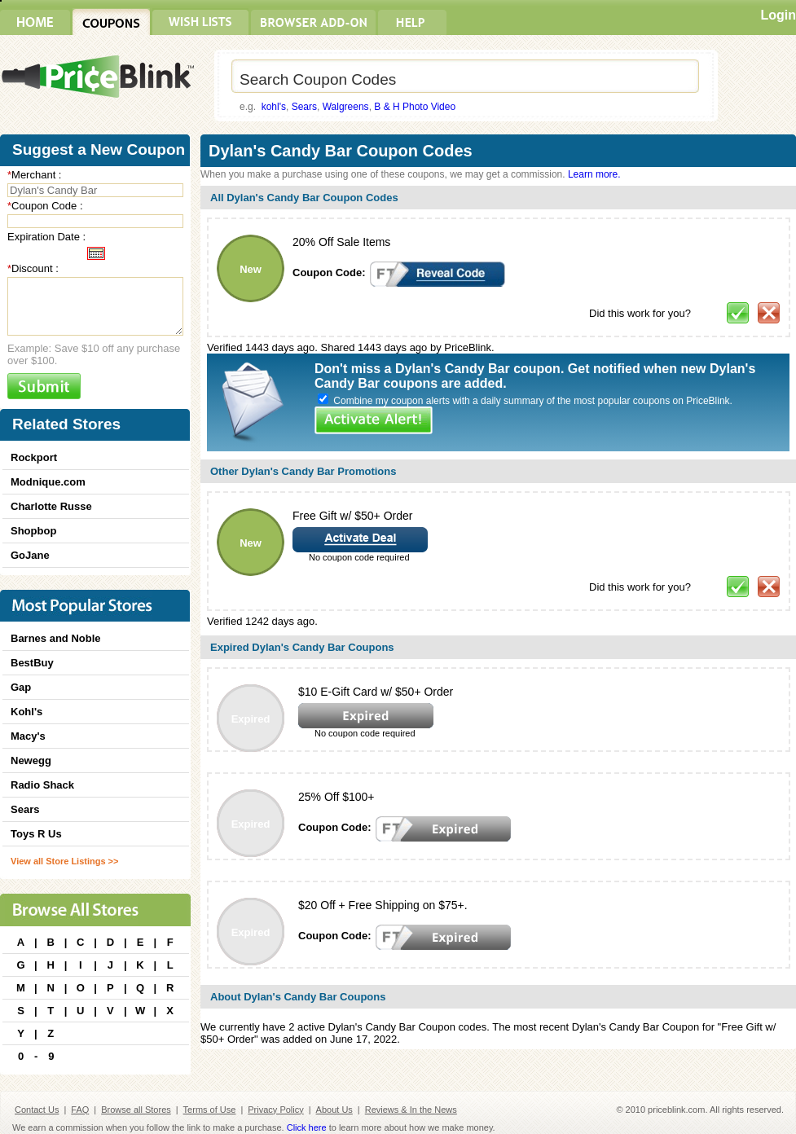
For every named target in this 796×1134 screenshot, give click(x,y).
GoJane (30, 555)
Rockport (34, 457)
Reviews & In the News (411, 1109)
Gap (21, 687)
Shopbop (33, 531)
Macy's (28, 736)
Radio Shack (42, 785)
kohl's (274, 106)
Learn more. (594, 174)
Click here (307, 1127)
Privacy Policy (275, 1109)
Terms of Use (209, 1109)
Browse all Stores (136, 1109)
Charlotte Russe (51, 506)
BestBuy (32, 663)
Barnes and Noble (56, 638)
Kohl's (26, 711)
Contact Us (37, 1109)
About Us (334, 1109)
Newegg (31, 760)
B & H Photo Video (414, 106)
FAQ (80, 1109)
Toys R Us (36, 834)
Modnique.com (48, 482)
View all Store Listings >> (64, 861)
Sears (304, 106)
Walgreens (346, 106)
